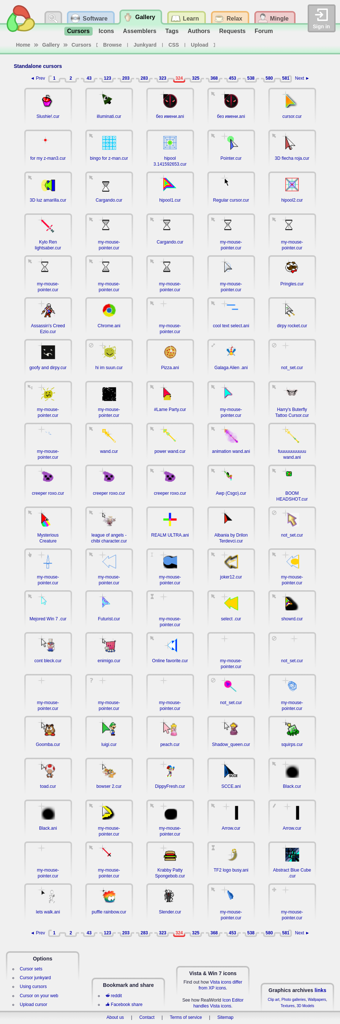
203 (125, 78)
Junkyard (145, 45)
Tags (172, 31)
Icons (106, 31)
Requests (232, 31)
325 (195, 78)
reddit (113, 995)
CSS (173, 45)
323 (162, 78)
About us (115, 1017)
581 (285, 78)
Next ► (302, 78)
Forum (264, 31)
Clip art (273, 1000)
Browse (112, 45)
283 (144, 78)
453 (232, 78)
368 (214, 78)
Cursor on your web (39, 995)
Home (23, 45)
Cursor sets (31, 968)
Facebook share (123, 1004)
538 (250, 78)
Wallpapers (317, 1000)
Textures (288, 1006)
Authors (198, 31)
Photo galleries (294, 1000)
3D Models (305, 1006)
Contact (146, 1017)
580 (269, 78)
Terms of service (186, 1017)
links (320, 990)
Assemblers (140, 31)
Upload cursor (33, 1004)
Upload (199, 45)
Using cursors (33, 986)
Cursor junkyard (35, 977)
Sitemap (225, 1017)
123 (107, 78)
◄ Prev (38, 78)
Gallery (51, 45)
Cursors (78, 31)
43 (89, 78)
